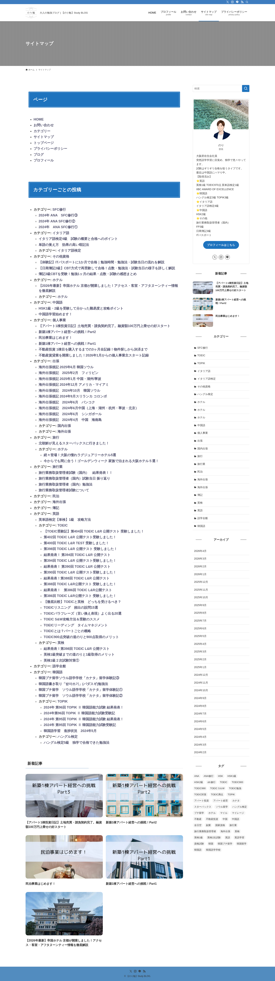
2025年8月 (200, 612)
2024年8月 (200, 705)
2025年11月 (201, 589)
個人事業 (59, 320)
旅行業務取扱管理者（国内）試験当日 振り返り (74, 478)
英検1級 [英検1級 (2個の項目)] (198, 837)
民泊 (55, 496)
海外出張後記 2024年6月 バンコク (67, 402)
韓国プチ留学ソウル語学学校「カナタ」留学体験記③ (79, 678)
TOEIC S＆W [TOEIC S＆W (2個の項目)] (217, 788)
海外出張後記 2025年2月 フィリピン (68, 373)
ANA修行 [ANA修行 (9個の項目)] (209, 776)
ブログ (39, 154)
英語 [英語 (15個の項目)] (227, 837)
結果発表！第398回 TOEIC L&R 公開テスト (77, 649)
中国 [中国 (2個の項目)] (225, 819)
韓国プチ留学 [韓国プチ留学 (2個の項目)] (225, 843)
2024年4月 (200, 736)
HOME (39, 119)
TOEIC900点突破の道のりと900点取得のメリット (81, 637)
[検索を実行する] (245, 88)
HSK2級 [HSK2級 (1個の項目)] (198, 782)
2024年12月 (201, 674)
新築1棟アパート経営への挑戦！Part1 (67, 344)
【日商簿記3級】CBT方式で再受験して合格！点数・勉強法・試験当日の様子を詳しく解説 (107, 268)
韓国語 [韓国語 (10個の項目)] (197, 849)
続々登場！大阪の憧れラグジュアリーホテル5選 (80, 455)
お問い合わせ (44, 125)
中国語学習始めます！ (55, 314)
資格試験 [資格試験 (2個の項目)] (199, 843)
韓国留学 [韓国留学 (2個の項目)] (241, 843)
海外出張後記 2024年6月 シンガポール (70, 414)
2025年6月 (200, 628)
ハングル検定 (67, 736)
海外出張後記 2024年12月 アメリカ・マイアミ (74, 384)
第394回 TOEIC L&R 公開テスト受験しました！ (80, 560)
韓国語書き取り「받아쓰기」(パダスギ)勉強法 (73, 684)
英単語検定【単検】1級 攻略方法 (65, 520)
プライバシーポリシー (50, 148)
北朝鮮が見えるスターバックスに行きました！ (74, 443)
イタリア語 (60, 233)
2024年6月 (200, 721)
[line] (237, 2)
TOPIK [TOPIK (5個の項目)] (231, 794)
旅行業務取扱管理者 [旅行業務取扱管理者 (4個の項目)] (205, 831)
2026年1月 (200, 574)
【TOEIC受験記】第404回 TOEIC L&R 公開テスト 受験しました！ (94, 531)
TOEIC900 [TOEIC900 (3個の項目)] (237, 782)
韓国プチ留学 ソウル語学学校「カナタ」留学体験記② (81, 696)
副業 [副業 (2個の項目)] (208, 825)
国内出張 (64, 426)
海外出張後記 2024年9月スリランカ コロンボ (73, 396)
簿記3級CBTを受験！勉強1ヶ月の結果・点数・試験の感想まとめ (88, 274)
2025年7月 (200, 620)
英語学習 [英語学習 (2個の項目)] (239, 837)
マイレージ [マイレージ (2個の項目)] (238, 813)
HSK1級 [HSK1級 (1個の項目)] (231, 776)
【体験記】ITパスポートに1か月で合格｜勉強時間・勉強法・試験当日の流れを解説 (101, 262)
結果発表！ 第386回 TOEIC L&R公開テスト (78, 590)
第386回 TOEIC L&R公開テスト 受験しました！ (80, 596)
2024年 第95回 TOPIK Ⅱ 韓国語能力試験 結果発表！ (84, 719)
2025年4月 (200, 643)
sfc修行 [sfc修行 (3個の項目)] (211, 782)
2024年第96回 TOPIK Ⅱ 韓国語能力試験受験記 (79, 713)
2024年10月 (201, 690)
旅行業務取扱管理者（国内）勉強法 (65, 484)
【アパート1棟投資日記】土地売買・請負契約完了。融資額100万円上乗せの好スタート (104, 326)
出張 (55, 361)
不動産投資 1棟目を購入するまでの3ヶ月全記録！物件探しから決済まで (93, 349)
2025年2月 (200, 659)
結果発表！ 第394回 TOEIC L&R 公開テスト (77, 555)
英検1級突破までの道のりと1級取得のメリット (79, 654)
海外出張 (64, 431)
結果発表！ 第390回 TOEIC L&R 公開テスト (77, 566)
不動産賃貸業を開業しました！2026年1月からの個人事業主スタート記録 (94, 355)
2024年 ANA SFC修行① (58, 227)
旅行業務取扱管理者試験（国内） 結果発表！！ (75, 473)
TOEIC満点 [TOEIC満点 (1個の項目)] (217, 794)
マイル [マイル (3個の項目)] (223, 813)
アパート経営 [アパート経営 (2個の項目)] (220, 800)
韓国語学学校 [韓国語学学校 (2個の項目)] (213, 849)
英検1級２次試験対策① (61, 660)
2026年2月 (200, 566)
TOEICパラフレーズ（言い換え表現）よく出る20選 (82, 613)
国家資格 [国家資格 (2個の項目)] (220, 825)
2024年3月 (200, 744)
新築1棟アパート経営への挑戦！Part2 (67, 332)
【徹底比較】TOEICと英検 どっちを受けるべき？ (82, 602)
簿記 (55, 508)
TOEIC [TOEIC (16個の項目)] (223, 782)
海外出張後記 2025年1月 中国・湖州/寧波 (70, 379)
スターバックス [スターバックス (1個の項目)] (202, 806)
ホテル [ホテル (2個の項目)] (212, 813)
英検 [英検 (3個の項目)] (237, 831)
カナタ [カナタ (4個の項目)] (236, 800)
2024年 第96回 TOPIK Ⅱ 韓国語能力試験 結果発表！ (84, 707)
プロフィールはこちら (221, 244)
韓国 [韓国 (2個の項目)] (210, 843)
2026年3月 (200, 558)
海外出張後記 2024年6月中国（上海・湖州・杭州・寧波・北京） (89, 408)
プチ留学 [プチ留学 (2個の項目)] (199, 813)
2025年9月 (200, 605)
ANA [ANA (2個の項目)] (196, 776)
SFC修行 (59, 209)
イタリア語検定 (69, 250)
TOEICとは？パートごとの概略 (67, 631)
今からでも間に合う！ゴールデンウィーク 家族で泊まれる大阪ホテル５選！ (101, 461)
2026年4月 (200, 550)
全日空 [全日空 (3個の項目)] (197, 825)
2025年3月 (200, 651)
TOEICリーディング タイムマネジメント (76, 625)
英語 (55, 514)
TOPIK (62, 701)
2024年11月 (201, 682)
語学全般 (59, 666)
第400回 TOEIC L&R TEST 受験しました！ (76, 543)
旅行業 (57, 467)
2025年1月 (200, 667)
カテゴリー (42, 131)
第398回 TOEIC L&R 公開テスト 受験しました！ (80, 549)
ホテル (57, 280)
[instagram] (232, 2)
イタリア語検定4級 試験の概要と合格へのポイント (78, 239)
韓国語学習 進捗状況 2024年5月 (70, 731)
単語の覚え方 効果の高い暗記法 (64, 245)
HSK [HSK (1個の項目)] (220, 776)
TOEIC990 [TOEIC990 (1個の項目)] (200, 788)
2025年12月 (201, 581)
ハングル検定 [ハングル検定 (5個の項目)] (239, 806)
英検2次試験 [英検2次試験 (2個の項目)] (214, 837)
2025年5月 (200, 636)
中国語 (57, 302)
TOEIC (62, 525)
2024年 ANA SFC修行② (57, 221)
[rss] (242, 2)
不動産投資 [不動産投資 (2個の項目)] (212, 819)
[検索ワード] (221, 88)
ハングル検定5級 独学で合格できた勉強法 (76, 742)
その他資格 (60, 256)
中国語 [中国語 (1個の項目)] (235, 819)
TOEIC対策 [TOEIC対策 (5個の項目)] (200, 794)
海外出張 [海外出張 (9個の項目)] (225, 831)
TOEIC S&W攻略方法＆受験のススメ (72, 619)
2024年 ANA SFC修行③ (58, 215)
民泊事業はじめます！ (55, 338)
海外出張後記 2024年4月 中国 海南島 (70, 420)
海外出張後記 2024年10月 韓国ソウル (69, 390)
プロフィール (44, 160)
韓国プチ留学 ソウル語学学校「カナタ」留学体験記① (81, 690)
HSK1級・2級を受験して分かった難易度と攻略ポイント (81, 308)
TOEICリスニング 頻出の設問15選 (71, 607)
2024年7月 (200, 713)
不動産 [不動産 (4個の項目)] (197, 819)
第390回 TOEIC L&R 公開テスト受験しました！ (80, 572)
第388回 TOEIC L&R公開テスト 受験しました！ (80, 584)
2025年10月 (201, 597)
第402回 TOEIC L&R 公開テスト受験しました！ (80, 537)
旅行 (55, 437)
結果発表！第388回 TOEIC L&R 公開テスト (77, 578)
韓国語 (57, 672)
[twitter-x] (227, 2)
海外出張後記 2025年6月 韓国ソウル (66, 367)
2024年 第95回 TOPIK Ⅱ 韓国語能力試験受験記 (80, 725)
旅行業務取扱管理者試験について (64, 490)
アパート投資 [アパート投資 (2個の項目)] (201, 800)
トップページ (44, 143)
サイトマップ (44, 137)
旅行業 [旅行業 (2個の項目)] (233, 825)
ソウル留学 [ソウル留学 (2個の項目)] (222, 806)
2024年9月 (200, 698)
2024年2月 (200, 752)
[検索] (247, 2)
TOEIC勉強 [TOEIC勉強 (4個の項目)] (235, 788)
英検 (60, 643)
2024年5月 (200, 729)
